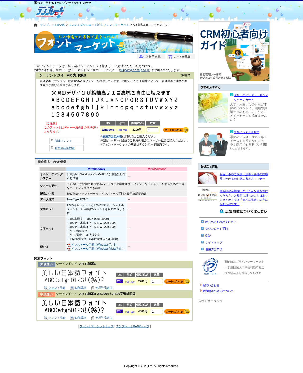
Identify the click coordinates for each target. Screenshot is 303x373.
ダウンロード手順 (216, 228)
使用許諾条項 (101, 287)
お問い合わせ (210, 285)
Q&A (208, 235)
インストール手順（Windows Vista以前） (95, 248)
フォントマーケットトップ (97, 326)
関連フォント (63, 141)
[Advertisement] (134, 12)
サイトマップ (213, 242)
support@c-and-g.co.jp (134, 70)
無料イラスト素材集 (246, 132)
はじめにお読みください (220, 222)
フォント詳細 (55, 287)
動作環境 (78, 287)
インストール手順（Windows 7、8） (92, 244)
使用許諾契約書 (65, 148)
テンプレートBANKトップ (132, 326)
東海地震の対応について (218, 291)
